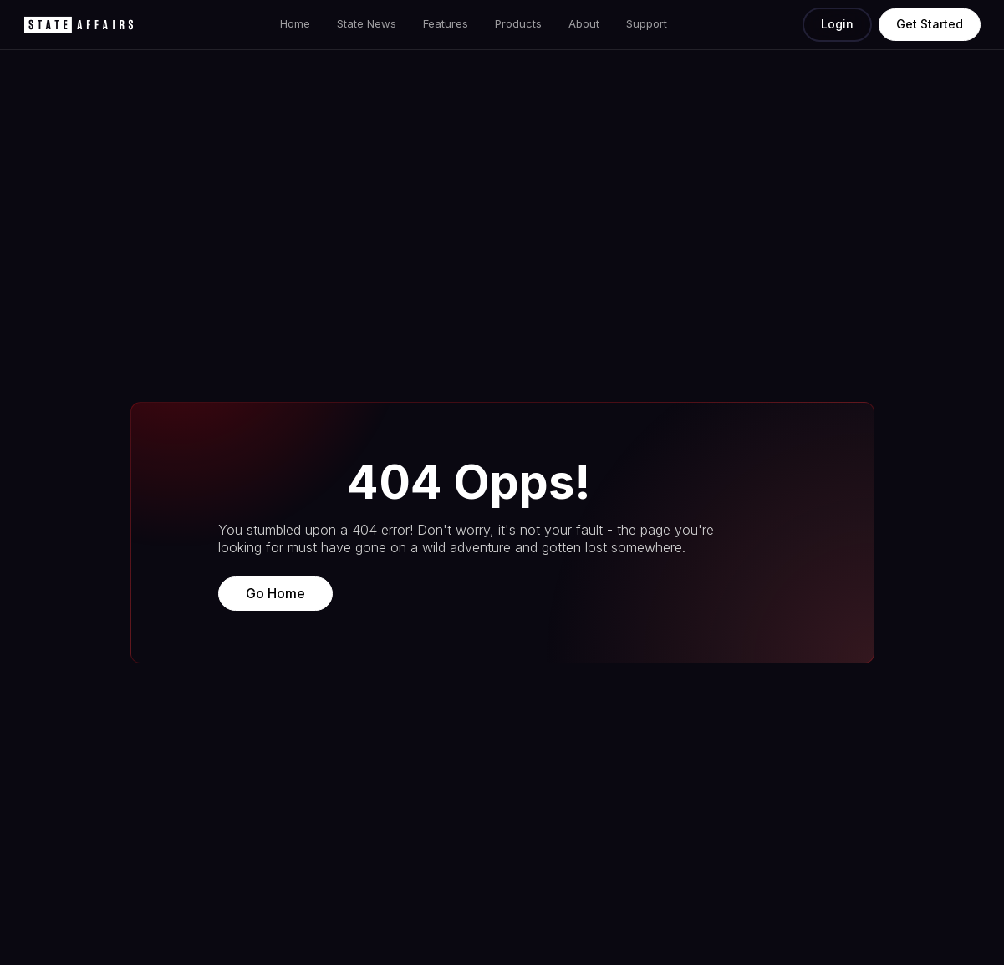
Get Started (929, 24)
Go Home (275, 593)
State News (366, 23)
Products (518, 23)
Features (445, 23)
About (583, 23)
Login (837, 24)
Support (646, 23)
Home (295, 23)
